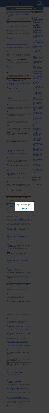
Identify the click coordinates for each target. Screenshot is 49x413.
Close (34, 201)
